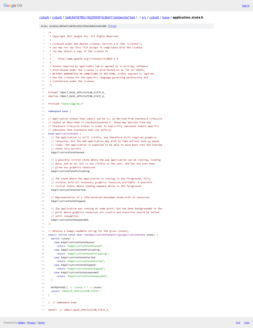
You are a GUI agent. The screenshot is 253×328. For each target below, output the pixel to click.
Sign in (245, 5)
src (144, 17)
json (246, 322)
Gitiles (21, 322)
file (112, 26)
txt (238, 322)
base (166, 17)
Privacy (31, 322)
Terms (41, 322)
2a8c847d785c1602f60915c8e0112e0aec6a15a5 (100, 17)
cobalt (44, 17)
